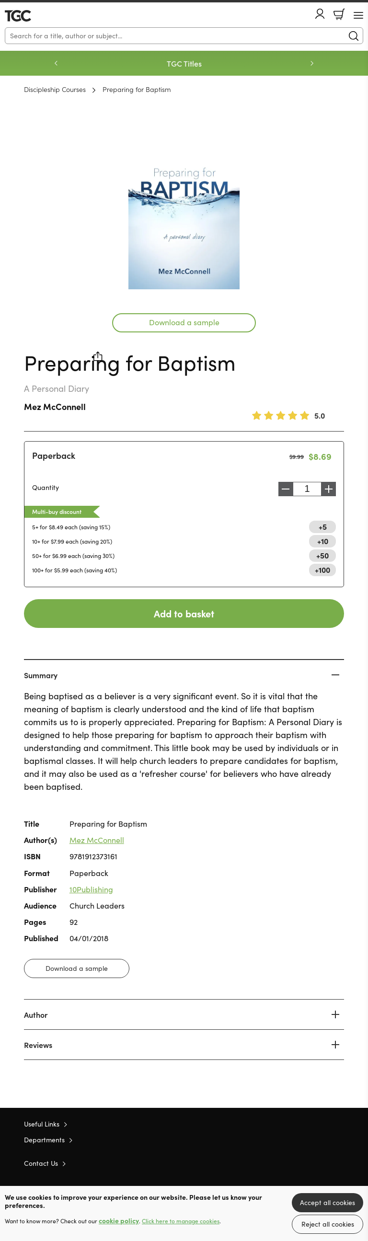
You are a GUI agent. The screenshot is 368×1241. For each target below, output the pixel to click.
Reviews (38, 1044)
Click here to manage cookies (180, 1221)
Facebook (322, 1163)
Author (35, 1014)
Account (320, 14)
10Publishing (91, 889)
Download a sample (184, 322)
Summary (41, 675)
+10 (322, 540)
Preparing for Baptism (137, 89)
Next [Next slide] (311, 63)
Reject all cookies (327, 1224)
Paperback (53, 455)
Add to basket (184, 613)
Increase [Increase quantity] (331, 489)
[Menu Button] (358, 15)
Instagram (339, 1163)
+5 (323, 526)
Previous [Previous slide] (56, 63)
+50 (322, 555)
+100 (322, 569)
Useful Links (41, 1123)
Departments (44, 1139)
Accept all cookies (327, 1202)
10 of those (32, 16)
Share (98, 356)
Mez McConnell (55, 406)
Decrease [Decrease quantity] (283, 489)
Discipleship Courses (55, 89)
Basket (339, 14)
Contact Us (41, 1163)
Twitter (304, 1163)
